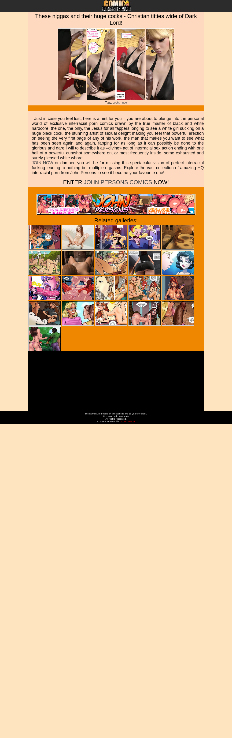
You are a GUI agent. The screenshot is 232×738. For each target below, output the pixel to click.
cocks (116, 102)
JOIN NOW (42, 162)
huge (124, 102)
